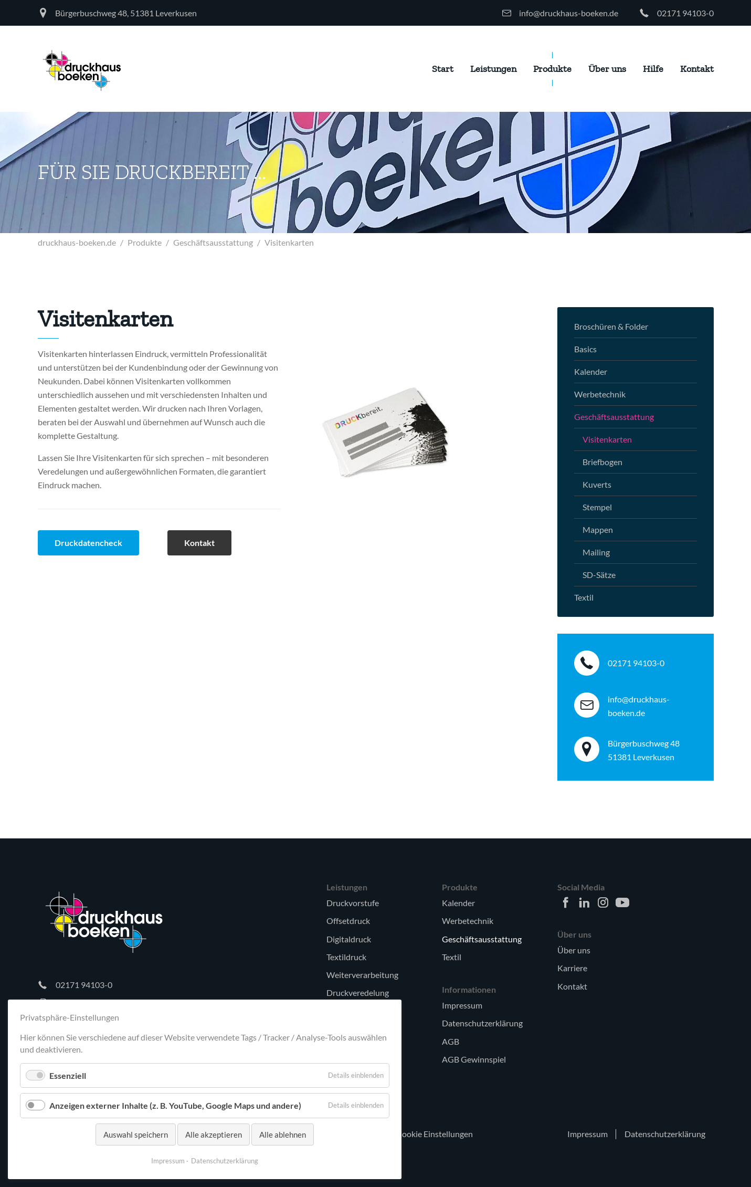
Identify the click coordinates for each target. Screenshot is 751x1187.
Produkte (145, 242)
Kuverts (597, 484)
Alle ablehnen (282, 1134)
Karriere (572, 968)
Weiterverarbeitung (362, 975)
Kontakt (572, 986)
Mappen (598, 529)
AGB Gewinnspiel (474, 1059)
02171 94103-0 (685, 13)
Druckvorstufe (352, 903)
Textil (584, 597)
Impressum (462, 1005)
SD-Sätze (599, 575)
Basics (585, 349)
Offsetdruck (348, 921)
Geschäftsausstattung (213, 242)
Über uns (573, 950)
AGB (450, 1041)
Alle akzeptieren (213, 1134)
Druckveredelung (357, 992)
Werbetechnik (600, 394)
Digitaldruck (348, 939)
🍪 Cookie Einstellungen (428, 1134)
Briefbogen (602, 462)
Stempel (597, 507)
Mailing (596, 552)
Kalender (590, 371)
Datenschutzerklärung (482, 1023)
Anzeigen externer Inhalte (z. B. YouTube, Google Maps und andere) (175, 1105)
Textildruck (346, 957)
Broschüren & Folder (611, 326)
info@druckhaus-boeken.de (568, 13)
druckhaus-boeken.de (77, 242)
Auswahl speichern (135, 1134)
